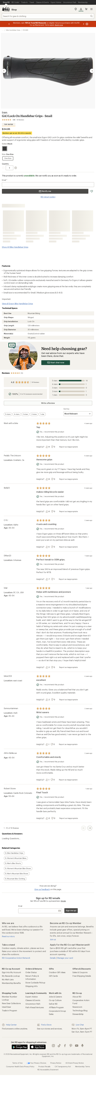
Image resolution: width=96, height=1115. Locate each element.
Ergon (5, 112)
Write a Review (48, 403)
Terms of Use (17, 1063)
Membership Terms (82, 1067)
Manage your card (65, 958)
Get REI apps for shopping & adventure (28, 1042)
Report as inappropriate (68, 447)
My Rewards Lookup (11, 976)
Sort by (66, 409)
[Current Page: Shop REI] (6, 2)
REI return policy (48, 197)
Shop (14, 9)
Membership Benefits (11, 983)
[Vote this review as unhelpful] (53, 446)
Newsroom (77, 1007)
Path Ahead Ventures (34, 1007)
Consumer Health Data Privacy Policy (20, 1067)
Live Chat (78, 1024)
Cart (86, 9)
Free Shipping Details (81, 976)
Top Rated (8, 124)
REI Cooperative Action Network (16, 958)
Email (4, 180)
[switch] (8, 414)
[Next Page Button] (89, 828)
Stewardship (77, 1014)
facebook (65, 1046)
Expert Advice (31, 997)
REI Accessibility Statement (48, 1070)
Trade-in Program (9, 1010)
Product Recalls (44, 1067)
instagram (53, 1046)
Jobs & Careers (55, 997)
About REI (76, 997)
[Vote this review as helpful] (48, 446)
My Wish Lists (8, 979)
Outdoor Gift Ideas (57, 972)
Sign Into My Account (11, 972)
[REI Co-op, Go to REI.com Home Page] (6, 9)
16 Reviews (35, 382)
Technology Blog (79, 1010)
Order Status (31, 972)
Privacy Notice (55, 1063)
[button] (48, 70)
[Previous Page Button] (83, 828)
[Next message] (83, 24)
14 (70, 381)
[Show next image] (92, 71)
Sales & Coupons (80, 972)
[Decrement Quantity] (4, 167)
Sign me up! (71, 910)
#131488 (25, 30)
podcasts (82, 1046)
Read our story (8, 936)
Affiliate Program (56, 1007)
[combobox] (48, 16)
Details (63, 901)
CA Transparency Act (63, 1067)
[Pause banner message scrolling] (86, 24)
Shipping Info (31, 986)
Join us (53, 939)
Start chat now (55, 362)
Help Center (9, 1024)
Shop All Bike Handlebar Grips (15, 247)
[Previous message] (9, 24)
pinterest (71, 1046)
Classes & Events (32, 1000)
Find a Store (44, 1024)
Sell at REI (53, 1004)
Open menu (91, 9)
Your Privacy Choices (36, 1063)
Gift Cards (53, 976)
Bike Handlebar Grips (13, 30)
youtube (77, 1046)
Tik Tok (59, 1046)
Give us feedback (42, 889)
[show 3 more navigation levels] (3, 30)
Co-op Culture (55, 1000)
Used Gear (6, 1007)
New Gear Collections (11, 1003)
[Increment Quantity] (15, 167)
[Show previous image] (4, 71)
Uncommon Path (32, 1004)
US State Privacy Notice (75, 1063)
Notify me (45, 191)
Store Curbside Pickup (35, 982)
